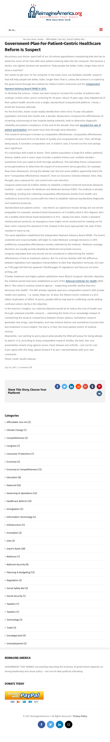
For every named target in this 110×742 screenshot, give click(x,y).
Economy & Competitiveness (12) (24, 469)
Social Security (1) (16, 596)
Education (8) (14, 477)
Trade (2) (11, 627)
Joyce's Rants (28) (16, 548)
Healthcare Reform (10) (19, 501)
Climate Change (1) (17, 430)
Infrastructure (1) (16, 524)
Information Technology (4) (21, 517)
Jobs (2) (11, 540)
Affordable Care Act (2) (19, 422)
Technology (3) (14, 619)
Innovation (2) (14, 532)
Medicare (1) (13, 556)
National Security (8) (17, 564)
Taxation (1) (13, 603)
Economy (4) (13, 461)
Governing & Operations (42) (22, 493)
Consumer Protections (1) (20, 453)
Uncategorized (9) (16, 635)
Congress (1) (13, 445)
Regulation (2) (14, 580)
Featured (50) (14, 485)
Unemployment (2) (17, 643)
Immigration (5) (15, 509)
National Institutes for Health (81, 281)
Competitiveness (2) (17, 438)
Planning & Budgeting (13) (21, 572)
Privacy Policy (80, 716)
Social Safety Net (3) (17, 588)
